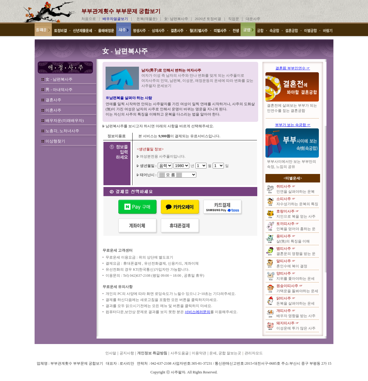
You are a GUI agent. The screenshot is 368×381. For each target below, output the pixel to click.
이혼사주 (53, 110)
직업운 (233, 19)
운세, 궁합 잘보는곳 (225, 353)
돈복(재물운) (147, 19)
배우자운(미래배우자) (65, 120)
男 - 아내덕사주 (59, 89)
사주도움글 (179, 353)
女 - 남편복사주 (59, 79)
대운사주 (253, 19)
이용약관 (199, 353)
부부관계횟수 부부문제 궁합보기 (120, 11)
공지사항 (127, 353)
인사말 (110, 353)
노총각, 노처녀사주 (62, 131)
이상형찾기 (55, 141)
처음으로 (88, 19)
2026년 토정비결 (208, 19)
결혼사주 (53, 100)
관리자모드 (254, 353)
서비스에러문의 (197, 312)
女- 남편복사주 (176, 19)
